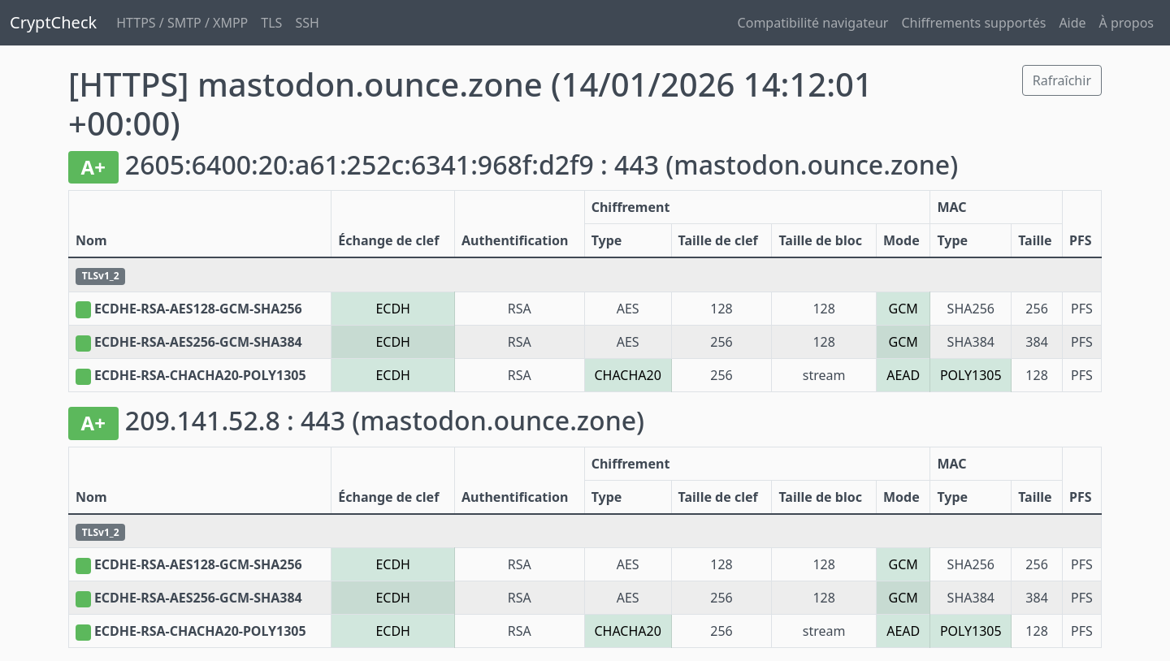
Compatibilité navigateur (813, 23)
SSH (306, 23)
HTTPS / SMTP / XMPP (182, 23)
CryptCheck (53, 22)
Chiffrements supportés (973, 23)
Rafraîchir (1062, 80)
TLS (271, 23)
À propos (1126, 23)
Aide (1072, 23)
